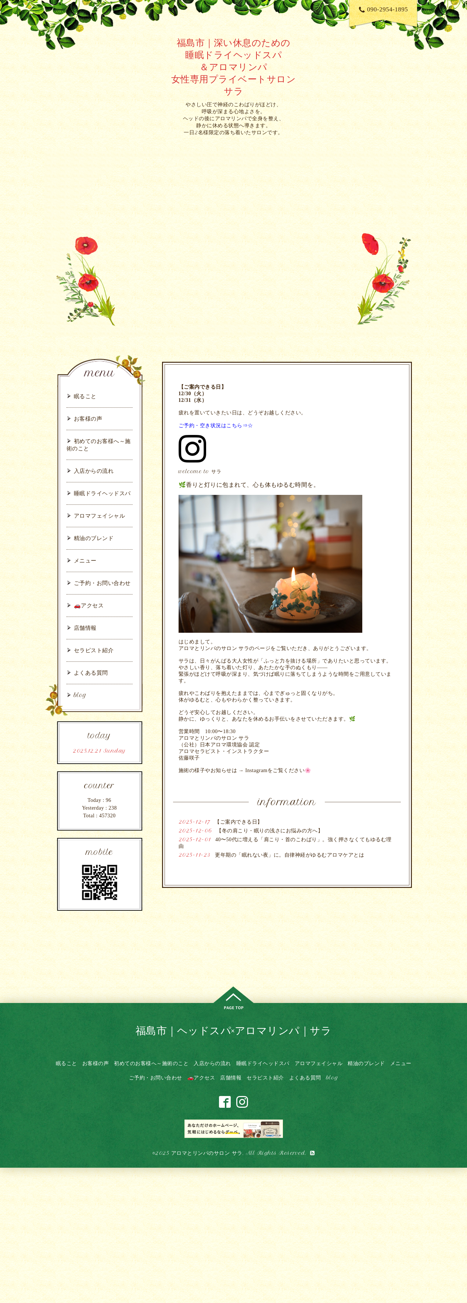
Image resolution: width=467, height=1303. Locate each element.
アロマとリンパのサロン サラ (207, 1153)
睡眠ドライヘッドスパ (102, 493)
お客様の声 (88, 418)
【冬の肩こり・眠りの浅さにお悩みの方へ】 (269, 830)
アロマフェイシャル (99, 515)
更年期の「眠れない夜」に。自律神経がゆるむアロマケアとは (289, 855)
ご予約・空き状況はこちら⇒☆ (216, 425)
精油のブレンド (94, 538)
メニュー (85, 560)
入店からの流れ (94, 470)
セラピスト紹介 (94, 650)
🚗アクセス (89, 605)
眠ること (85, 396)
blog (80, 695)
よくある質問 (91, 672)
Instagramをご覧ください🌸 (278, 770)
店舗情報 (85, 627)
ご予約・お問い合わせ (102, 582)
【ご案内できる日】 (239, 822)
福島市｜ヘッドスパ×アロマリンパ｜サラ (234, 1030)
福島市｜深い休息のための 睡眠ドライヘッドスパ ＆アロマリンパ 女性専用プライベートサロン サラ (233, 67)
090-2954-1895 (383, 9)
